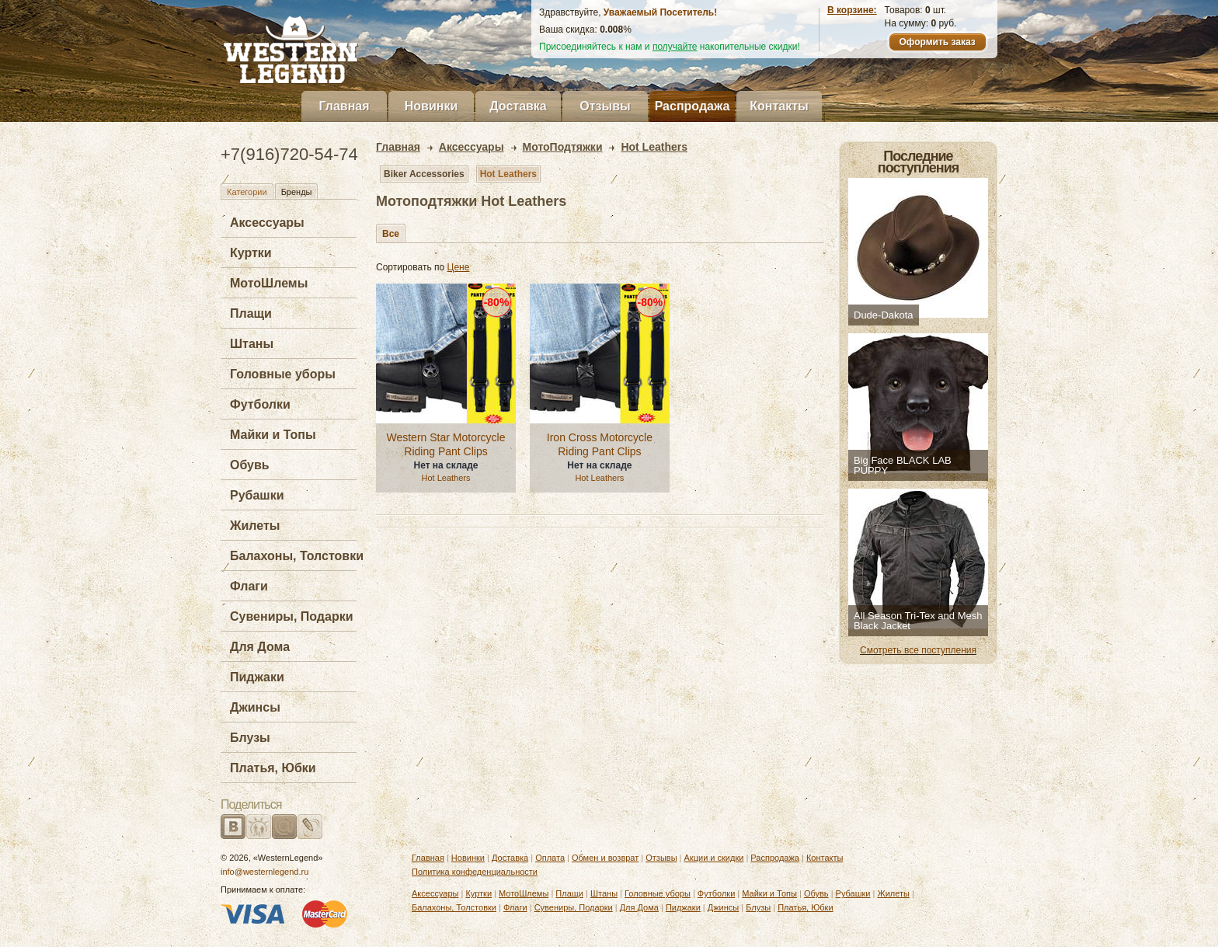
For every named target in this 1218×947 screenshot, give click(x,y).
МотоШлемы (269, 283)
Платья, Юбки (273, 768)
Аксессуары (267, 222)
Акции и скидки (714, 857)
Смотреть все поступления (918, 650)
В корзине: (852, 10)
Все (390, 233)
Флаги (249, 586)
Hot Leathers (508, 174)
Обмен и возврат (605, 857)
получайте (675, 46)
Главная (343, 106)
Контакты (779, 106)
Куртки (251, 252)
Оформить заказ (937, 42)
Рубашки (257, 495)
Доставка (518, 106)
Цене (458, 267)
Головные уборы (283, 374)
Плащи (251, 313)
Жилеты (255, 525)
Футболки (260, 404)
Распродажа (692, 106)
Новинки (431, 106)
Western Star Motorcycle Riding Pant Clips (445, 444)
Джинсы (255, 707)
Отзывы (604, 106)
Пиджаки (257, 677)
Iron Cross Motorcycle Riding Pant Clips (599, 444)
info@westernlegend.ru (264, 871)
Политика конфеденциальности (475, 871)
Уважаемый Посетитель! (660, 12)
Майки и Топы (273, 434)
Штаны (251, 343)
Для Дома (260, 646)
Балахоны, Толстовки (297, 555)
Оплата (550, 857)
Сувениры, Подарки (291, 616)
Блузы (250, 737)
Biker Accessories (424, 174)
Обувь (250, 465)
